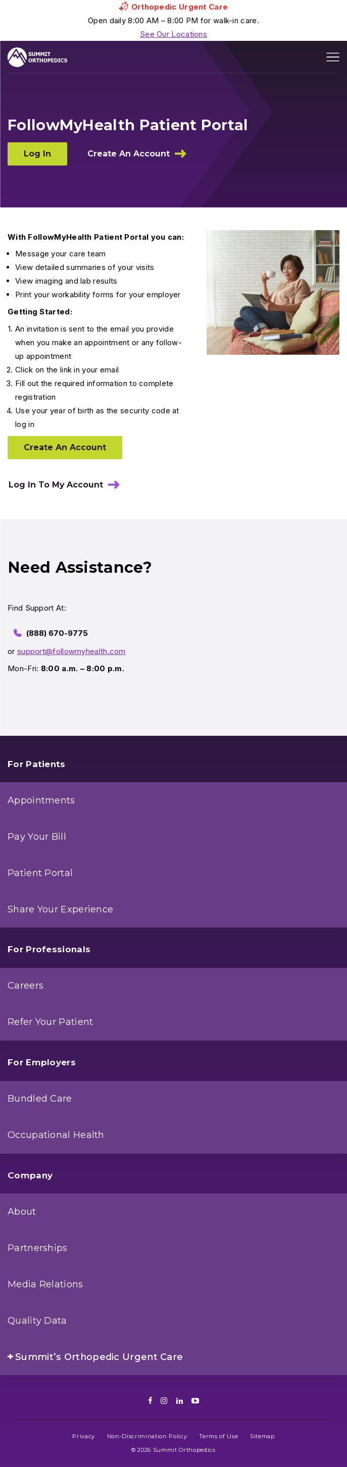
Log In (37, 153)
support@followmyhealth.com (71, 651)
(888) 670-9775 (57, 633)
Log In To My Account (56, 485)
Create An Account (128, 153)
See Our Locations (173, 34)
